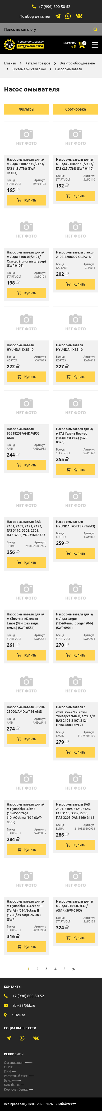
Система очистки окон (29, 69)
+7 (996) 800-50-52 (54, 6)
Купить (26, 200)
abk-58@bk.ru (23, 1005)
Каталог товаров (37, 63)
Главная (10, 63)
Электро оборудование (77, 63)
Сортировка (75, 109)
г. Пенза (18, 1015)
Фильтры (26, 109)
